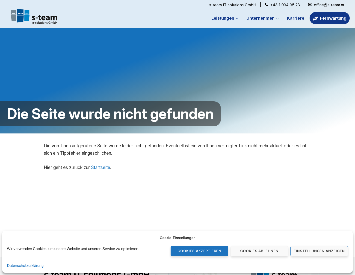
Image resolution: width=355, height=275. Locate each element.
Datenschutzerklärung (25, 265)
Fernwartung (330, 18)
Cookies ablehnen (259, 251)
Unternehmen (263, 18)
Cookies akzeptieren (200, 251)
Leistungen (226, 18)
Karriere (295, 18)
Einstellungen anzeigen (319, 251)
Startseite (100, 167)
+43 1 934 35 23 (285, 5)
